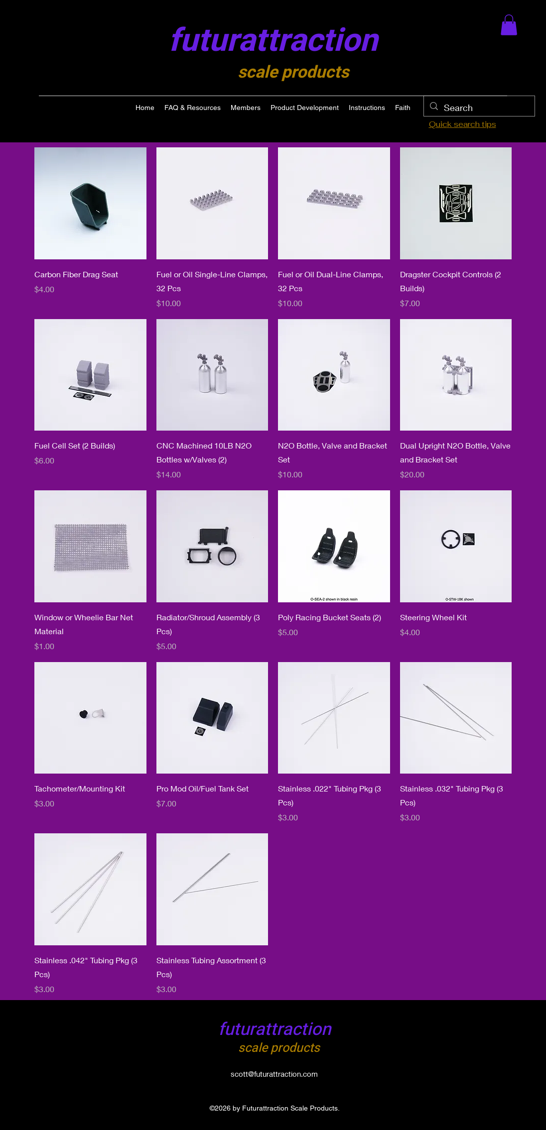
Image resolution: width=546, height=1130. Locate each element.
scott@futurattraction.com (274, 1073)
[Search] (479, 108)
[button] (509, 24)
